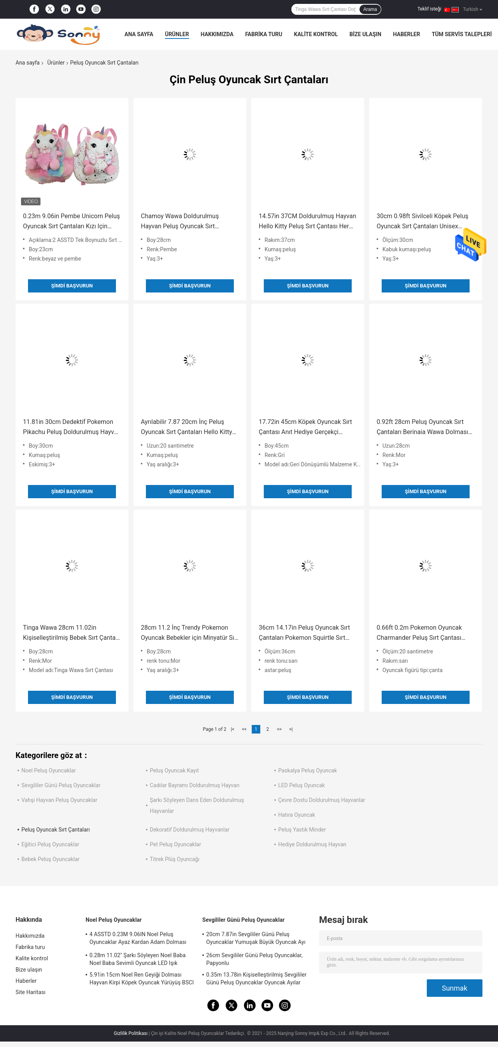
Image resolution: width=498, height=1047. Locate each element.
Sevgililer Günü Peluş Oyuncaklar (60, 785)
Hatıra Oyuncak (296, 815)
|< (232, 729)
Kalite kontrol (316, 34)
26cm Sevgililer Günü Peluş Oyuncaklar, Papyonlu (254, 959)
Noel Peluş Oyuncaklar (48, 770)
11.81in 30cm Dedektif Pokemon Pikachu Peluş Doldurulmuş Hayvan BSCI (72, 427)
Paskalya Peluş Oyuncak (307, 770)
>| (291, 729)
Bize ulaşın (365, 34)
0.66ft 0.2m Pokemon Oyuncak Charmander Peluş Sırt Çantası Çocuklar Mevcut (419, 633)
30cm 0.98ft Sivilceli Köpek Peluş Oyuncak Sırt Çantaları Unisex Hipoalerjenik (422, 221)
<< (244, 729)
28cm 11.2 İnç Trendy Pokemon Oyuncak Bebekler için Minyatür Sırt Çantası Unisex (189, 633)
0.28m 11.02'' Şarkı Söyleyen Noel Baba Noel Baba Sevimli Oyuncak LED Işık (137, 959)
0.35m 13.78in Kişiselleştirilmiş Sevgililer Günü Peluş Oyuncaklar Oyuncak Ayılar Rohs (256, 980)
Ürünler (177, 34)
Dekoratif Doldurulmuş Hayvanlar (190, 829)
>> (279, 729)
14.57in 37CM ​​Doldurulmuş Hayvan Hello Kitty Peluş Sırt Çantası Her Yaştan (307, 221)
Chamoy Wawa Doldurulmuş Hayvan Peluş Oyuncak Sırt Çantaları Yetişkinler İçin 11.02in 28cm (185, 221)
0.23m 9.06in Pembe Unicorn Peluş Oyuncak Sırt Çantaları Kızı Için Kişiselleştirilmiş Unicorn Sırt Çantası (71, 221)
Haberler (406, 34)
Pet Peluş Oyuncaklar (175, 844)
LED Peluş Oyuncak (301, 785)
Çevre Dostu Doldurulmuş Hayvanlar (321, 800)
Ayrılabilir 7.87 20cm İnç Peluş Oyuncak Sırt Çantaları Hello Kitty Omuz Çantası (186, 427)
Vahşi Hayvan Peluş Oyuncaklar (59, 800)
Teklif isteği (429, 9)
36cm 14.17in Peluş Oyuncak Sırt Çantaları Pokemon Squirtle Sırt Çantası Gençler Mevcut (304, 633)
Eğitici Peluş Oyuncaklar (50, 844)
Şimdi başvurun (72, 286)
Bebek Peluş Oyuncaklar (50, 859)
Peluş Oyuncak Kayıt (174, 770)
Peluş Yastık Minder (302, 829)
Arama (370, 9)
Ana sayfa (138, 34)
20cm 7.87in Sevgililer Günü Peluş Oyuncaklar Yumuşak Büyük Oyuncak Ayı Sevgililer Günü (255, 939)
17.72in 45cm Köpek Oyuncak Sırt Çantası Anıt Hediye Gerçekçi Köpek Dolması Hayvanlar (305, 427)
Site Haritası (31, 992)
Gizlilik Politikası (131, 1033)
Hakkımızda (217, 34)
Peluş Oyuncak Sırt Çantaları (55, 829)
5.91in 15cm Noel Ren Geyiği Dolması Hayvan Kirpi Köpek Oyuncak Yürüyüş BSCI (141, 979)
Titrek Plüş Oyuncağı (175, 859)
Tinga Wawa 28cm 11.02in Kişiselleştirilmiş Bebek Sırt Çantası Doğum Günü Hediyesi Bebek (71, 633)
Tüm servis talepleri (462, 34)
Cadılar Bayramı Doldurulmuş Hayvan (194, 785)
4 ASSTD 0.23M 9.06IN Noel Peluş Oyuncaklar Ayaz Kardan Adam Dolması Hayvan (137, 939)
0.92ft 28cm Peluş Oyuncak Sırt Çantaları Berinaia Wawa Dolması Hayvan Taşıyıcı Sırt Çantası (422, 427)
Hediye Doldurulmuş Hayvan (312, 844)
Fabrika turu (263, 34)
